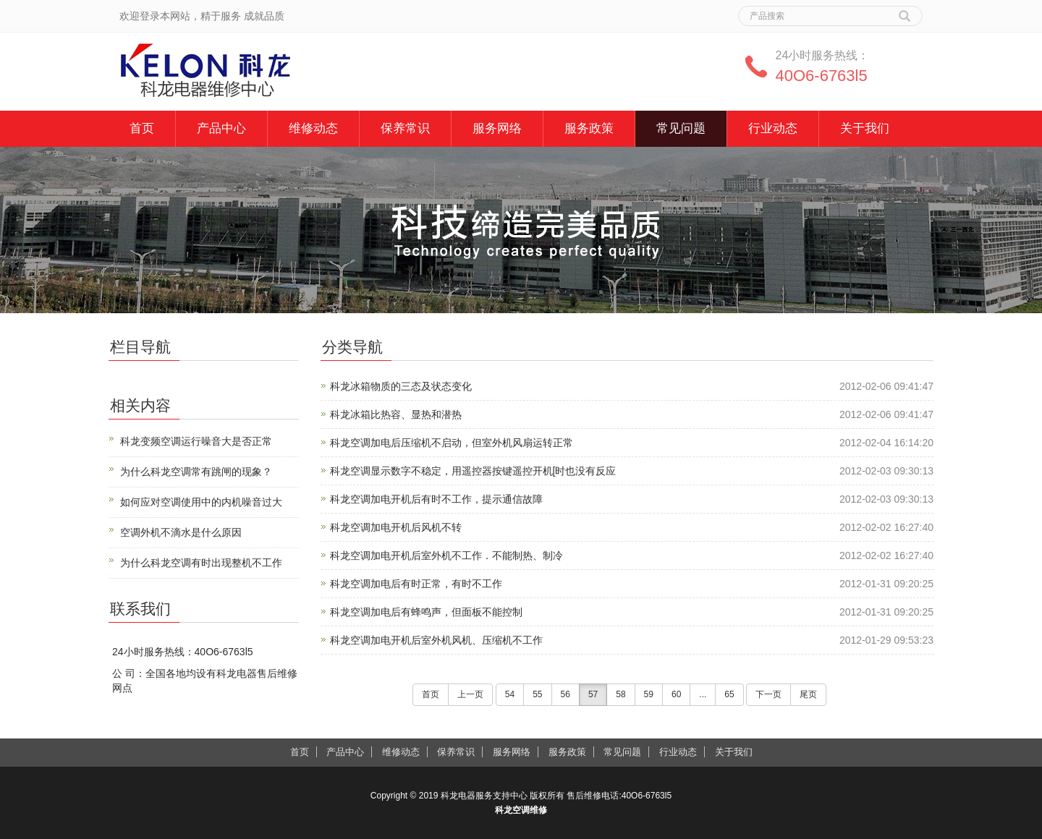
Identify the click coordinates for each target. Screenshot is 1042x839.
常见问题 (681, 128)
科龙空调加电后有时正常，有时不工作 (416, 583)
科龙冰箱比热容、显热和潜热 (396, 414)
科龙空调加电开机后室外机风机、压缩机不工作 (436, 640)
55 (537, 694)
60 (676, 694)
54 (509, 694)
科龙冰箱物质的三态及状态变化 (401, 386)
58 (620, 694)
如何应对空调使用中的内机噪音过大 (201, 502)
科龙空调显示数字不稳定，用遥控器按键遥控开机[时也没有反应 (473, 471)
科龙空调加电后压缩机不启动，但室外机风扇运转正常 (451, 442)
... (702, 694)
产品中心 (221, 128)
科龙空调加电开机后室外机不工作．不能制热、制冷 (446, 555)
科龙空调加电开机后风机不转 (396, 527)
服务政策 (589, 128)
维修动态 (313, 128)
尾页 (808, 694)
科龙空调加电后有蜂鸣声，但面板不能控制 (426, 612)
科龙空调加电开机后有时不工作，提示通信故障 (436, 499)
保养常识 (405, 128)
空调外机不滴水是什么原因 (181, 532)
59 (648, 694)
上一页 (470, 694)
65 (729, 694)
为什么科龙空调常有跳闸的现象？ (196, 471)
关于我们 (864, 128)
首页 (142, 128)
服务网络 (497, 128)
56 (565, 694)
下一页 (768, 694)
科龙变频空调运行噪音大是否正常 (196, 441)
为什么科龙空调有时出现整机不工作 (201, 562)
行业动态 (772, 128)
